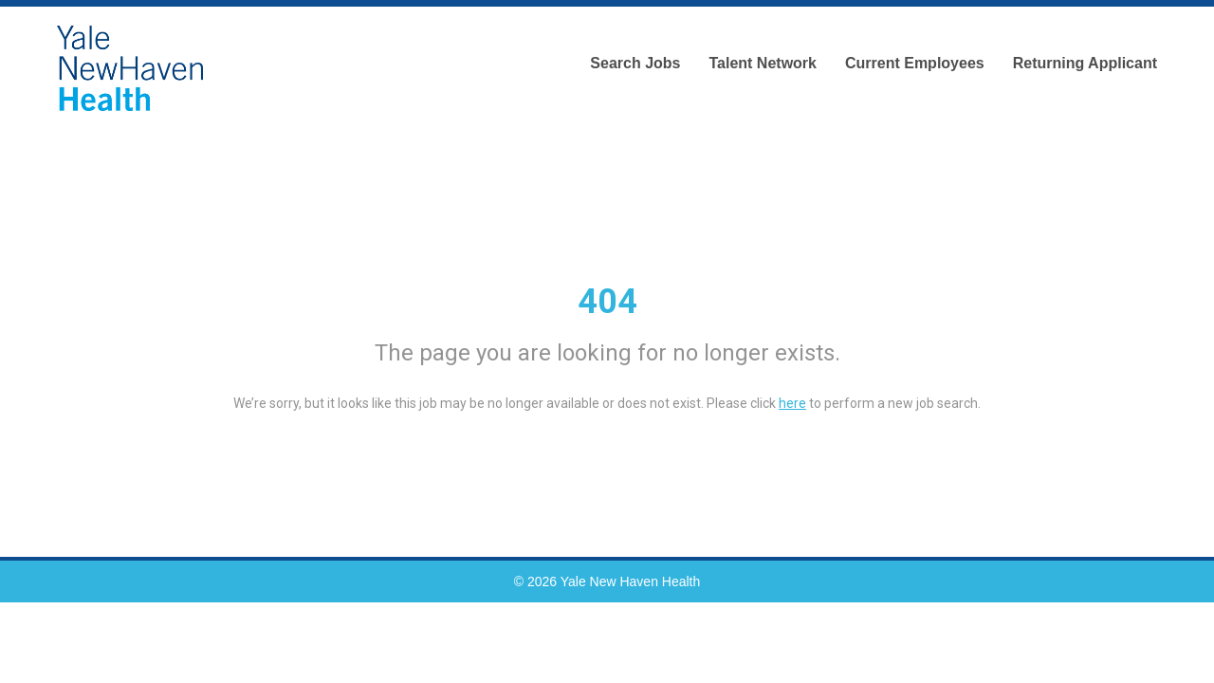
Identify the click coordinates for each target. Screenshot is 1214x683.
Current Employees (914, 63)
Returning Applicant (1085, 63)
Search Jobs (635, 63)
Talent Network (762, 63)
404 (607, 302)
